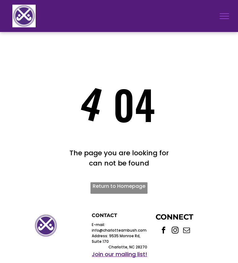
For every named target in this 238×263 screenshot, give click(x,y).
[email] (187, 231)
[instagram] (175, 231)
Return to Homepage (119, 186)
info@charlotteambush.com (119, 230)
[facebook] (164, 231)
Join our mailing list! (119, 254)
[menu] (224, 16)
